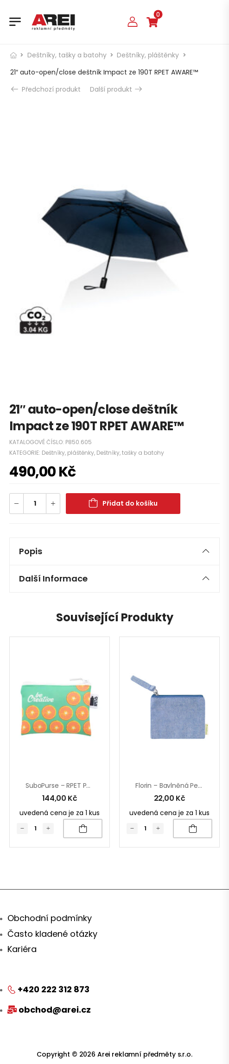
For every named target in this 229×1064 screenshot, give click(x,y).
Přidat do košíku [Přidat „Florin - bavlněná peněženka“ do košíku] (192, 828)
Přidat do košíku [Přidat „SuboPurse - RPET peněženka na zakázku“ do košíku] (82, 828)
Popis (114, 551)
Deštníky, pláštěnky (148, 55)
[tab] (114, 551)
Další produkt (115, 89)
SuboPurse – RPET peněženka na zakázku (89, 785)
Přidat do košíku (130, 503)
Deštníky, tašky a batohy (67, 55)
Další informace (114, 578)
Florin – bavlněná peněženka (179, 785)
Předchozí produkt (47, 89)
